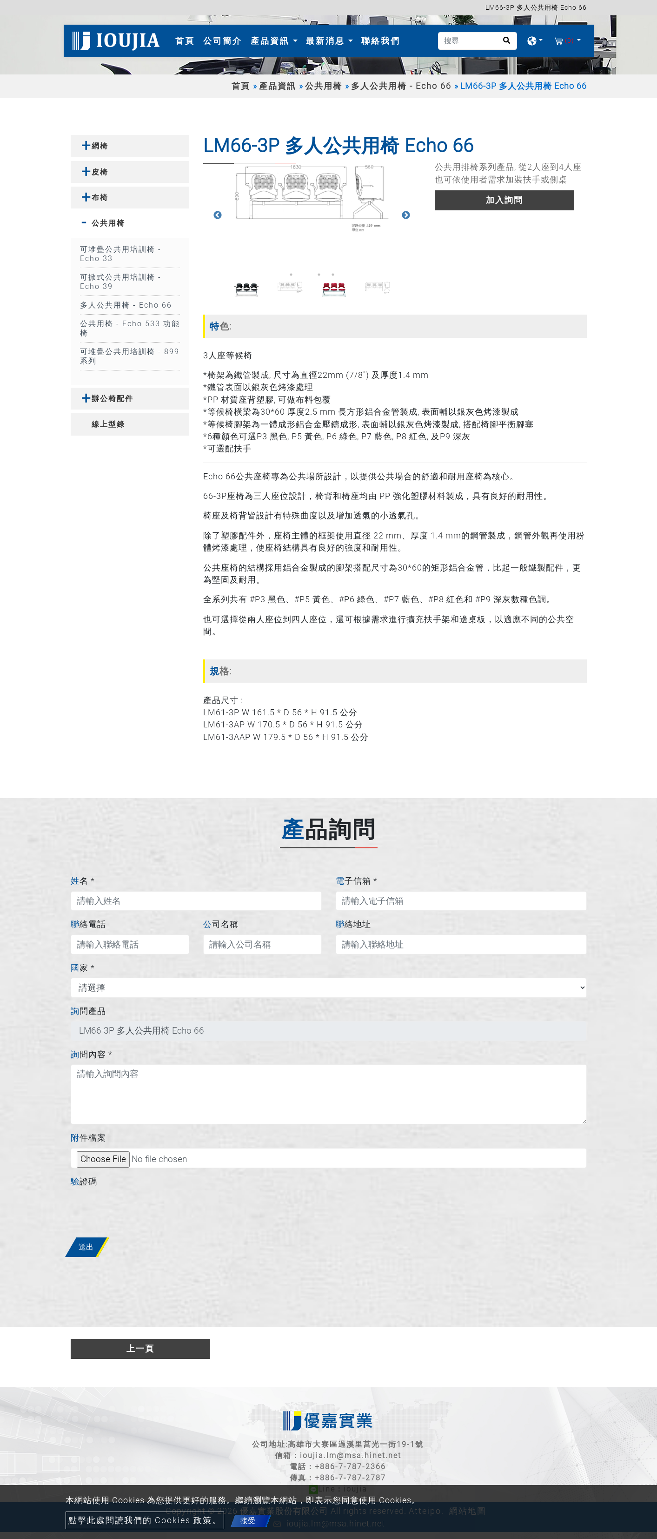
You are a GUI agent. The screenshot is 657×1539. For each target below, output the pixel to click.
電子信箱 (357, 881)
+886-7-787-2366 (350, 1466)
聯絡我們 (380, 41)
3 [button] (319, 274)
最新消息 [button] (327, 41)
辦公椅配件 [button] (112, 398)
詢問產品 (88, 1011)
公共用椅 (323, 86)
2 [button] (305, 274)
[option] (312, 198)
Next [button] (406, 215)
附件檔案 (88, 1137)
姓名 (83, 881)
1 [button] (291, 274)
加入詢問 (504, 200)
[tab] (130, 146)
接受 (247, 1520)
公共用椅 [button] (108, 223)
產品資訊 (277, 86)
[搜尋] (477, 41)
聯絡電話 (88, 924)
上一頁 (140, 1348)
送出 (86, 1247)
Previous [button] (217, 215)
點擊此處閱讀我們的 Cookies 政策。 (144, 1520)
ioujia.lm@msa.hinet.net (350, 1455)
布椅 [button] (100, 197)
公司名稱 (221, 924)
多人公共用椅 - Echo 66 (401, 86)
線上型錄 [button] (108, 424)
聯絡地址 (353, 924)
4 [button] (333, 274)
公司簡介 (222, 41)
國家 (83, 968)
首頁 (187, 40)
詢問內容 (92, 1054)
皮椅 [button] (100, 172)
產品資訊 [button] (272, 41)
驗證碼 (84, 1181)
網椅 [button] (100, 145)
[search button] (503, 43)
